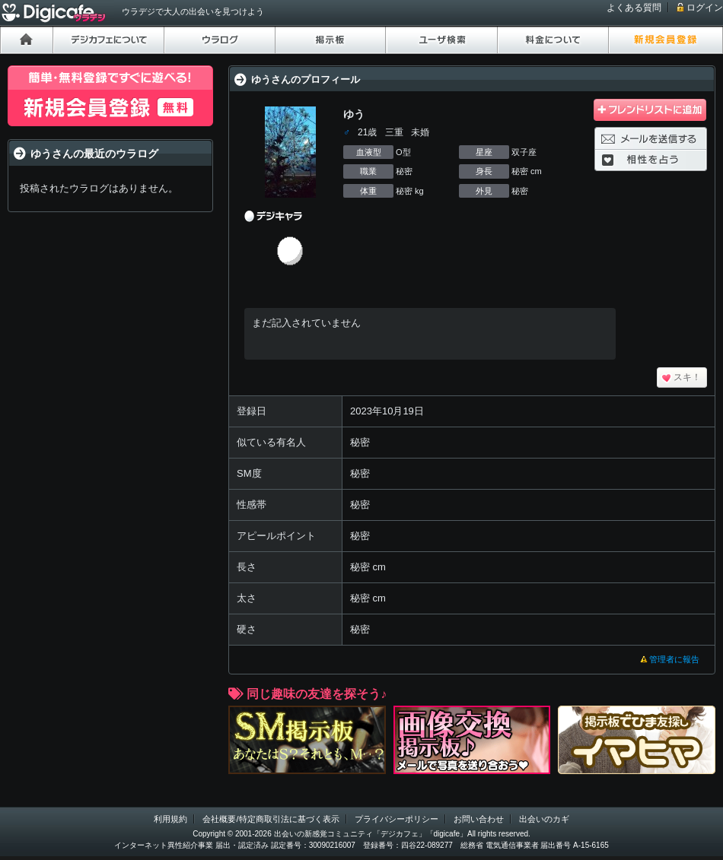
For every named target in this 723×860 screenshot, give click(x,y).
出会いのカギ (544, 819)
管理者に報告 (674, 659)
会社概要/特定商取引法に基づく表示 (270, 819)
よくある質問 (634, 7)
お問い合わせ (479, 819)
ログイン (704, 7)
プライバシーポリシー (396, 819)
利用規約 (170, 819)
